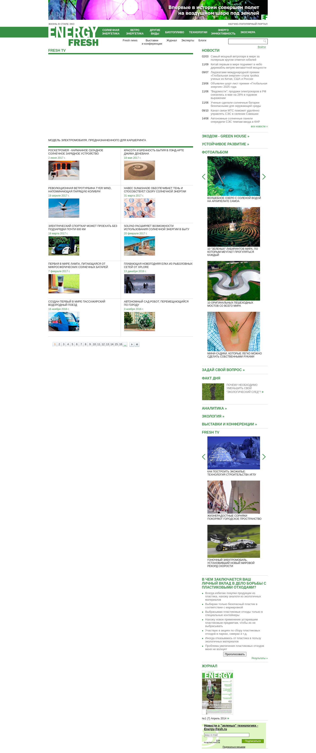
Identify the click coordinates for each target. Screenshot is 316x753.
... (125, 344)
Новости (210, 50)
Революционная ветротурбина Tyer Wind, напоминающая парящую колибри (79, 190)
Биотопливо (174, 32)
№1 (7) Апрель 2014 (214, 718)
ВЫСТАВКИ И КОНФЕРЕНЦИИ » (229, 424)
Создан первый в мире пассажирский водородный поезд (76, 303)
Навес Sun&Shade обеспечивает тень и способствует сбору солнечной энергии (155, 190)
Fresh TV (57, 50)
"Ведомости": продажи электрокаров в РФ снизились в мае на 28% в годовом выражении (238, 95)
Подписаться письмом (234, 747)
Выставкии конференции (152, 42)
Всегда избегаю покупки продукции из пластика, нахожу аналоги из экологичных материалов (233, 596)
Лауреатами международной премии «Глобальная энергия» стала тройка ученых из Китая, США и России (235, 75)
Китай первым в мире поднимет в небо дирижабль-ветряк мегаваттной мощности (238, 66)
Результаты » (260, 658)
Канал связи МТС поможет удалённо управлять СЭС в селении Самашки (235, 112)
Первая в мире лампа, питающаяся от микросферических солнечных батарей (78, 265)
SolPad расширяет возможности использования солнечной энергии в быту (156, 227)
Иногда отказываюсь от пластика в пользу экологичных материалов (233, 639)
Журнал (172, 40)
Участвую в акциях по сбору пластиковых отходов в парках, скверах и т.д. (232, 632)
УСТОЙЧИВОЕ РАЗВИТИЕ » (225, 144)
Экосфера (248, 32)
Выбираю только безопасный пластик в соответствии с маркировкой (231, 605)
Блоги (202, 40)
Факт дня (211, 378)
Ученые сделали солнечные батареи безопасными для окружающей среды (236, 104)
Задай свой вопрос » (223, 370)
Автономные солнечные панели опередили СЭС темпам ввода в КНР (235, 120)
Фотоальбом (215, 152)
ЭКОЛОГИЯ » (213, 416)
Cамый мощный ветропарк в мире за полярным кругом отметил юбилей (235, 58)
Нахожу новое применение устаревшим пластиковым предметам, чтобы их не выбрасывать (231, 623)
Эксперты (187, 40)
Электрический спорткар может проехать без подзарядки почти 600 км (82, 227)
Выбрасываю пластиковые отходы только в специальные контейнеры (234, 613)
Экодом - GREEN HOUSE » (225, 136)
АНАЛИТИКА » (214, 408)
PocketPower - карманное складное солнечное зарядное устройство (75, 152)
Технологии (198, 32)
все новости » (259, 126)
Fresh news (130, 40)
